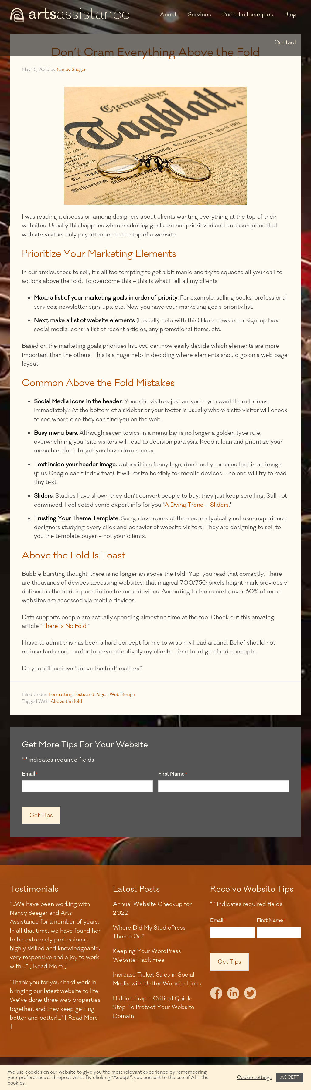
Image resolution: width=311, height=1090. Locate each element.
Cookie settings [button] (254, 1077)
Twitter (250, 994)
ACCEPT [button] (289, 1077)
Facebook (216, 994)
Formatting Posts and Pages (78, 694)
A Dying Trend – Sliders (197, 504)
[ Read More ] (48, 966)
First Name (172, 774)
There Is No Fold (64, 626)
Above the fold (66, 701)
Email (29, 774)
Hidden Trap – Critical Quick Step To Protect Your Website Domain (153, 1007)
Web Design (122, 694)
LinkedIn (233, 994)
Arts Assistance (70, 15)
